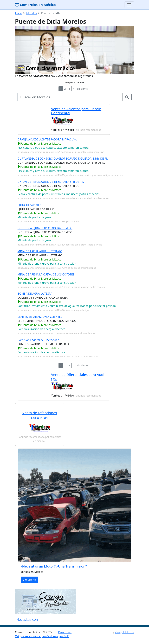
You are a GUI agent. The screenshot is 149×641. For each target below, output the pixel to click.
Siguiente (82, 88)
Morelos (31, 13)
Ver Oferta (29, 580)
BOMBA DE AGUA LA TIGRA (35, 293)
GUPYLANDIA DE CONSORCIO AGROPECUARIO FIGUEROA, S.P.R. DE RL (63, 158)
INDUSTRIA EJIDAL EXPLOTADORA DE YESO (45, 228)
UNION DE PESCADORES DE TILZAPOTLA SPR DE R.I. (51, 182)
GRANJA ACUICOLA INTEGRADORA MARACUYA (47, 139)
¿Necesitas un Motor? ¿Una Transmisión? (54, 566)
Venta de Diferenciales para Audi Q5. (77, 376)
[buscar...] (69, 97)
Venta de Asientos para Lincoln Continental (76, 111)
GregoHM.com (124, 632)
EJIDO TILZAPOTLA (29, 205)
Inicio (18, 13)
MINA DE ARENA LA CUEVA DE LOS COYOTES (46, 274)
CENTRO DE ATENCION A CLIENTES (40, 317)
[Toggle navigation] (129, 4)
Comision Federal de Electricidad (38, 340)
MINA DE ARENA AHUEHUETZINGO (40, 251)
